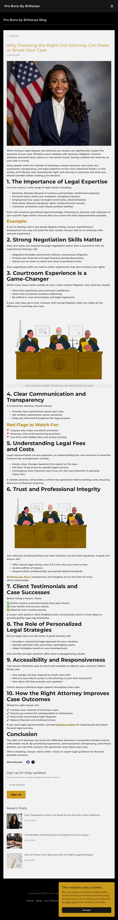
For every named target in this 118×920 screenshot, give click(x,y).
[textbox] (59, 784)
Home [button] (30, 900)
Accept (87, 910)
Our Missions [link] (52, 900)
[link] (22, 6)
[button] (112, 6)
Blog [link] (39, 900)
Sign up (16, 794)
